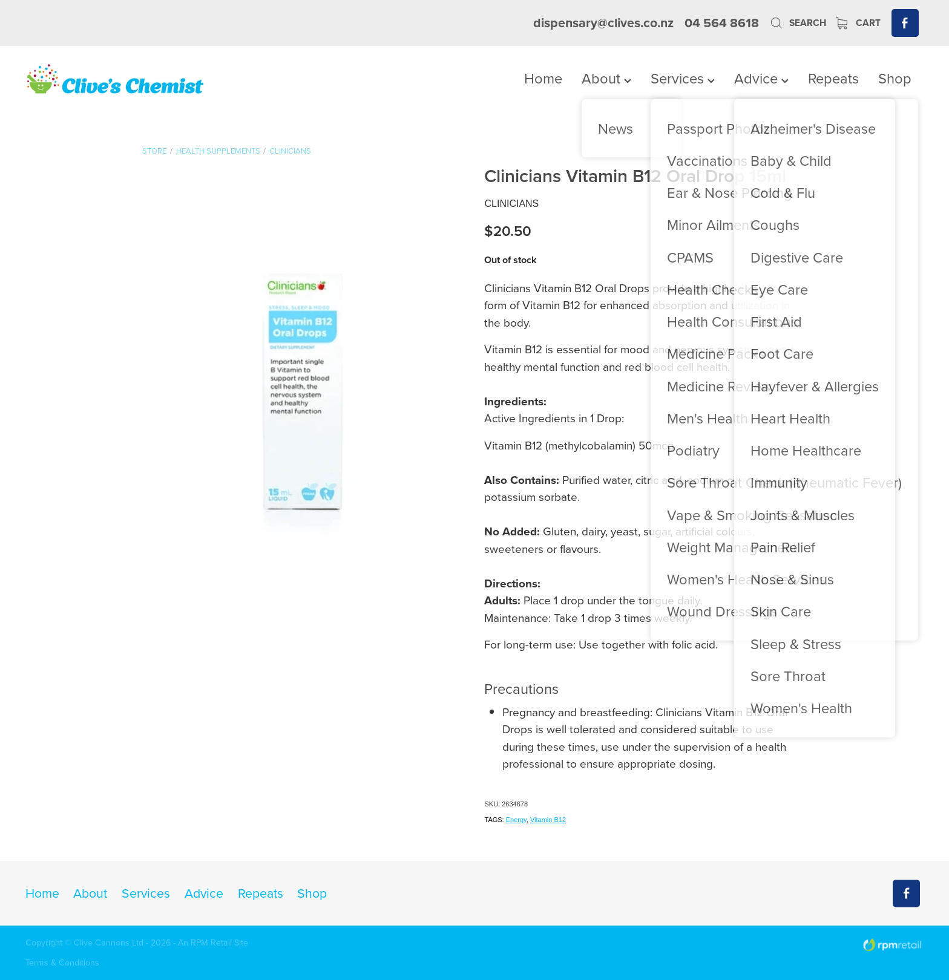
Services (683, 78)
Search (797, 23)
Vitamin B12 (548, 819)
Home (543, 78)
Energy (516, 819)
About (606, 78)
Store (154, 150)
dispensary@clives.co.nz (603, 22)
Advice (761, 78)
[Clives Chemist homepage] (115, 80)
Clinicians (290, 150)
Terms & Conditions (62, 962)
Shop (894, 78)
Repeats (833, 78)
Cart (858, 23)
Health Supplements (218, 150)
